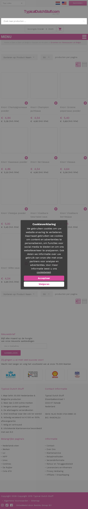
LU (4, 453)
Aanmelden (78, 3)
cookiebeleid (44, 272)
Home (6, 43)
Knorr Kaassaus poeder (14, 162)
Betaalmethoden (55, 456)
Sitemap (35, 500)
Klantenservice (54, 453)
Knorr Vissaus (67, 162)
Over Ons (51, 449)
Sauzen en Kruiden (40, 43)
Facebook (11, 505)
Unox (5, 460)
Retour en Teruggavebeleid (60, 464)
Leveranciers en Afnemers (59, 467)
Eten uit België (24, 43)
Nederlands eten (11, 446)
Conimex (7, 464)
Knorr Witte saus (10, 268)
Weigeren (44, 284)
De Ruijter (7, 467)
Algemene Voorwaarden (16, 500)
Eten (13, 43)
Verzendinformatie (55, 460)
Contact (50, 446)
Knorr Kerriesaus (39, 162)
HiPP (5, 456)
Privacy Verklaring (55, 471)
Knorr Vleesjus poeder (13, 213)
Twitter (7, 505)
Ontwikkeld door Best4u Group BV (34, 505)
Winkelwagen (60, 29)
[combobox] (44, 21)
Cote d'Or (7, 471)
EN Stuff (64, 3)
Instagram (2, 505)
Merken (6, 449)
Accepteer (44, 278)
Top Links (7, 3)
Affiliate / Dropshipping (58, 475)
